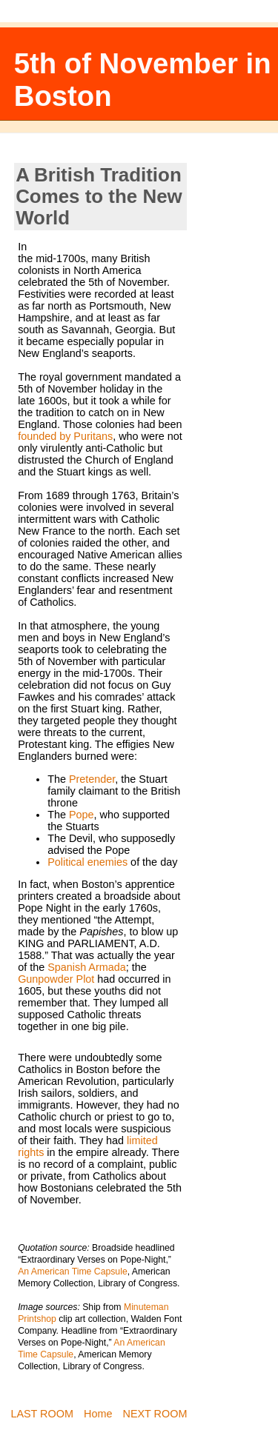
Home (98, 1414)
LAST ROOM (41, 1414)
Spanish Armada (86, 967)
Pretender (92, 779)
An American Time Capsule (73, 1271)
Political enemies (87, 862)
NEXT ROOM (155, 1414)
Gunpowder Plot (56, 979)
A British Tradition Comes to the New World (99, 196)
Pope (81, 815)
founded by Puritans (65, 436)
